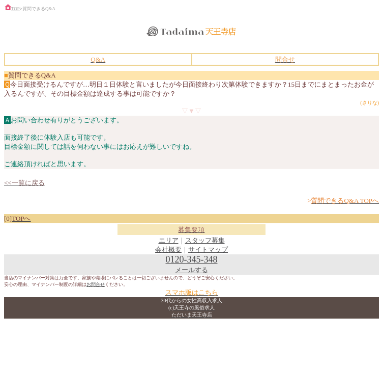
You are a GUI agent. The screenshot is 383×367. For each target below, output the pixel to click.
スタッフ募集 (205, 240)
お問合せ (95, 284)
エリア (169, 240)
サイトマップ (208, 249)
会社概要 (168, 249)
